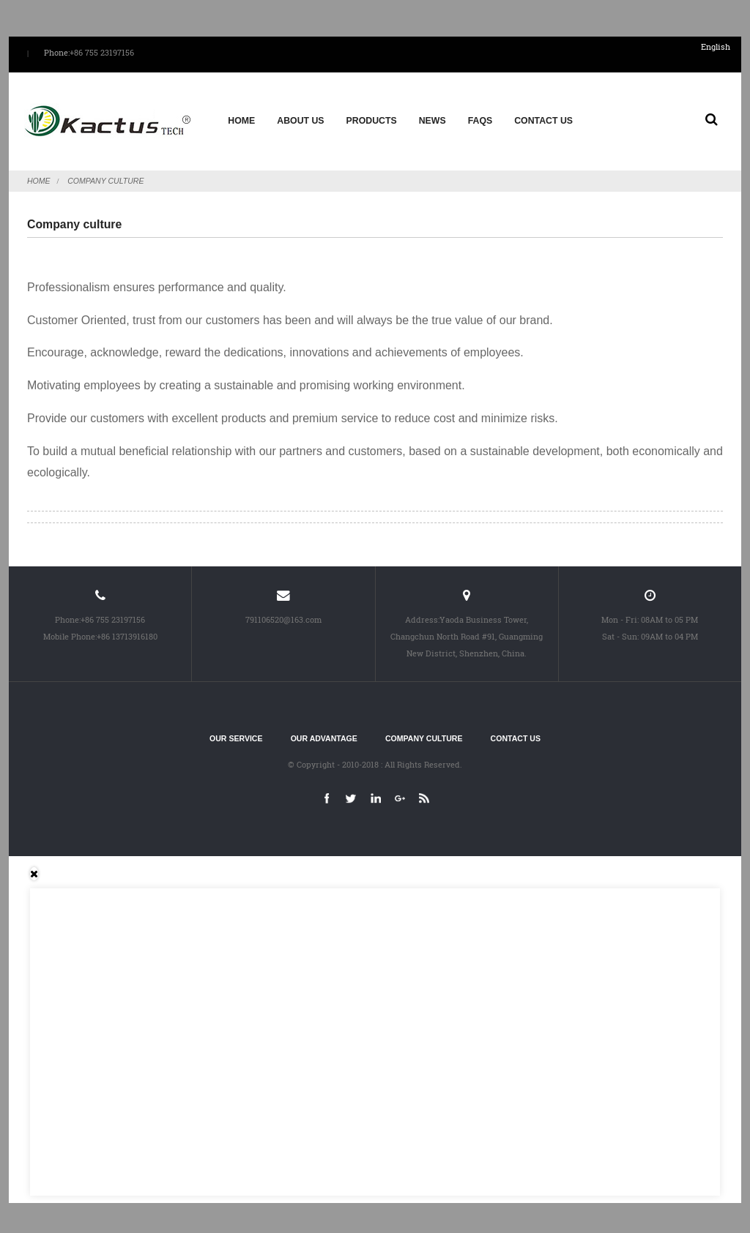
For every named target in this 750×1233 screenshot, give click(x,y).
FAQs (479, 118)
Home (241, 118)
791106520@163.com (283, 612)
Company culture (105, 174)
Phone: (57, 53)
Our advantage (324, 732)
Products (371, 118)
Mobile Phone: (70, 629)
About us (300, 118)
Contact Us (543, 118)
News (431, 118)
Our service (235, 732)
